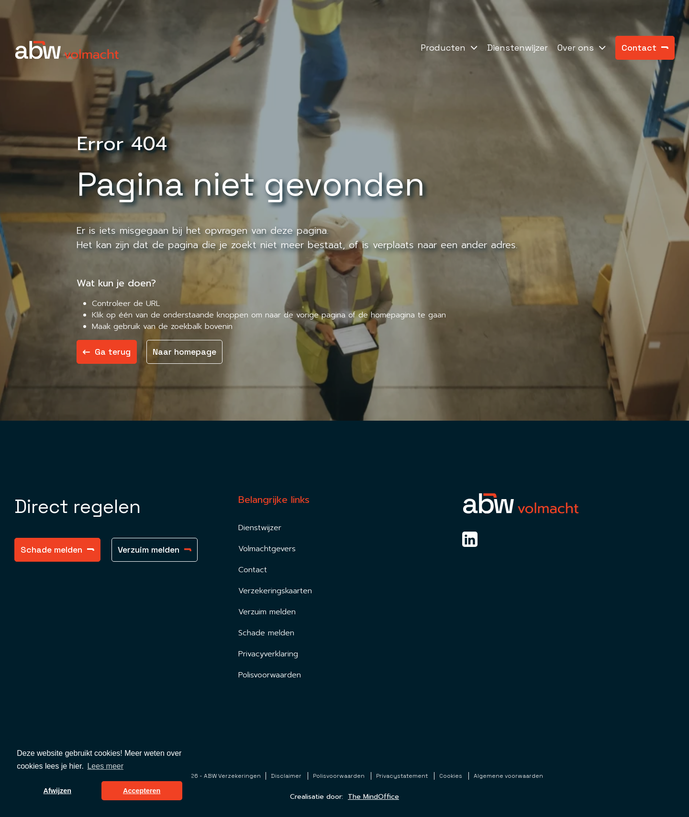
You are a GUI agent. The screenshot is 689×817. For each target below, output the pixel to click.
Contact (645, 47)
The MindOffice (373, 797)
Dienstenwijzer (517, 47)
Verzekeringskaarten (275, 591)
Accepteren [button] (141, 791)
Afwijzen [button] (57, 791)
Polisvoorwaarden (269, 675)
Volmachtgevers (267, 549)
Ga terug (107, 351)
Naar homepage (184, 351)
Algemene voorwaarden (508, 776)
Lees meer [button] (105, 766)
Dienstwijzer (259, 528)
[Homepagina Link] (67, 50)
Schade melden (57, 549)
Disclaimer (287, 776)
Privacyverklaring (268, 654)
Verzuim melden (154, 549)
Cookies (451, 776)
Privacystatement (402, 776)
